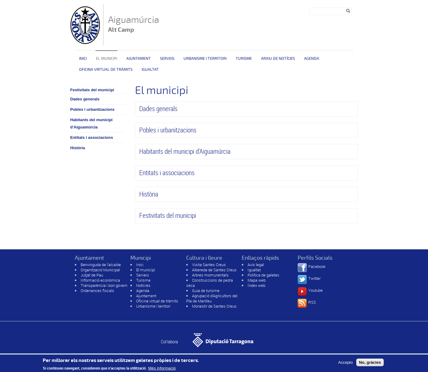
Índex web (256, 285)
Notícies (143, 285)
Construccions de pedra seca (209, 282)
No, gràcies (370, 363)
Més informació (162, 369)
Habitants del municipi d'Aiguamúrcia (91, 123)
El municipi (106, 58)
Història (77, 148)
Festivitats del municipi (92, 90)
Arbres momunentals (210, 275)
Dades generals (85, 99)
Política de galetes (263, 275)
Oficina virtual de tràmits (157, 301)
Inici (83, 58)
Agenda (311, 58)
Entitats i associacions (91, 137)
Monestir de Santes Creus (214, 306)
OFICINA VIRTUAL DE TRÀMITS (105, 69)
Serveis (167, 58)
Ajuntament (138, 58)
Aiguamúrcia (133, 24)
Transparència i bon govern (104, 285)
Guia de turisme (205, 290)
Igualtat (150, 69)
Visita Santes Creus (209, 264)
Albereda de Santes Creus (214, 270)
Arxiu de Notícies (278, 58)
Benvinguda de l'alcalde (101, 264)
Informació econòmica (100, 280)
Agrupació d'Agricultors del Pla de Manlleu (212, 298)
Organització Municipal (100, 270)
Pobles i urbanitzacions (92, 109)
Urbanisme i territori (205, 58)
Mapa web (257, 280)
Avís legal (256, 264)
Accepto (345, 363)
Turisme (244, 58)
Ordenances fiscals (97, 290)
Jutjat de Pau (92, 275)
